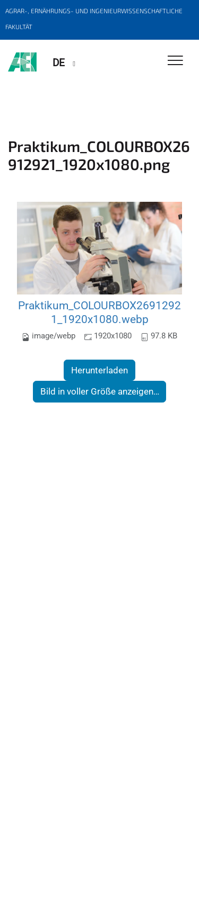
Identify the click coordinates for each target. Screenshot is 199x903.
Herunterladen (99, 370)
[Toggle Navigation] (175, 61)
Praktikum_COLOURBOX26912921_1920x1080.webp (99, 312)
